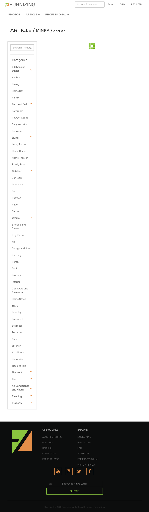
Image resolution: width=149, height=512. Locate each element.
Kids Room (18, 352)
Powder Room (20, 117)
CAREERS (47, 447)
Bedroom (17, 131)
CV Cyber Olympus (83, 507)
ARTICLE (33, 14)
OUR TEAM (47, 442)
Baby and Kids (20, 124)
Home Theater (20, 157)
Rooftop (16, 198)
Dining (15, 84)
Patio (15, 204)
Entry (15, 305)
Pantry (15, 97)
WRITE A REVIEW (86, 464)
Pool (14, 191)
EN (110, 4)
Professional (57, 14)
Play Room (18, 235)
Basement (17, 319)
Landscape (18, 184)
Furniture (17, 332)
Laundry (16, 312)
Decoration (18, 359)
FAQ (79, 447)
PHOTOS (14, 14)
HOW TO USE (84, 442)
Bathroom (17, 111)
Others (16, 218)
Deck (15, 268)
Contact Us (49, 453)
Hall (14, 241)
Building (16, 255)
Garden (16, 211)
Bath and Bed (19, 104)
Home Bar (17, 91)
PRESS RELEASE (50, 459)
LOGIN (121, 4)
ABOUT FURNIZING (52, 436)
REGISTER (136, 4)
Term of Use (99, 507)
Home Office (19, 299)
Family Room (19, 164)
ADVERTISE (83, 453)
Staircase (17, 325)
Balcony (16, 275)
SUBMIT (74, 491)
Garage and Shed (21, 248)
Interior (16, 281)
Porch (15, 261)
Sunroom (17, 177)
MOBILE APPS (84, 436)
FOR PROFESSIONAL (87, 459)
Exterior (16, 345)
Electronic (17, 372)
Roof (14, 379)
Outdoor (16, 171)
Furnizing (66, 507)
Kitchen (16, 77)
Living (15, 137)
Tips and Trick (19, 365)
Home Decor (19, 151)
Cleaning (17, 396)
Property (17, 403)
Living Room (19, 144)
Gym (14, 339)
